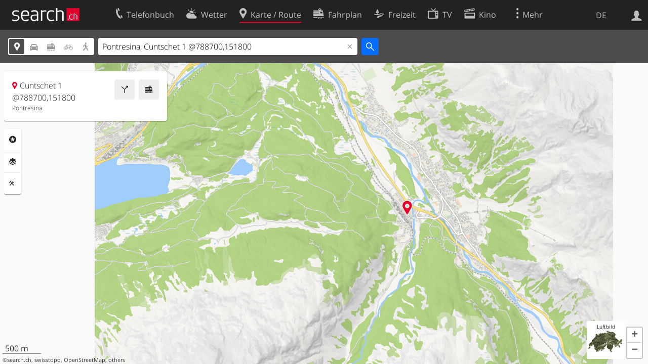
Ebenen (12, 161)
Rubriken (12, 139)
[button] (634, 335)
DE (601, 15)
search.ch (19, 359)
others (116, 359)
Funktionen (12, 183)
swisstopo (47, 359)
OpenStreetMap (84, 359)
